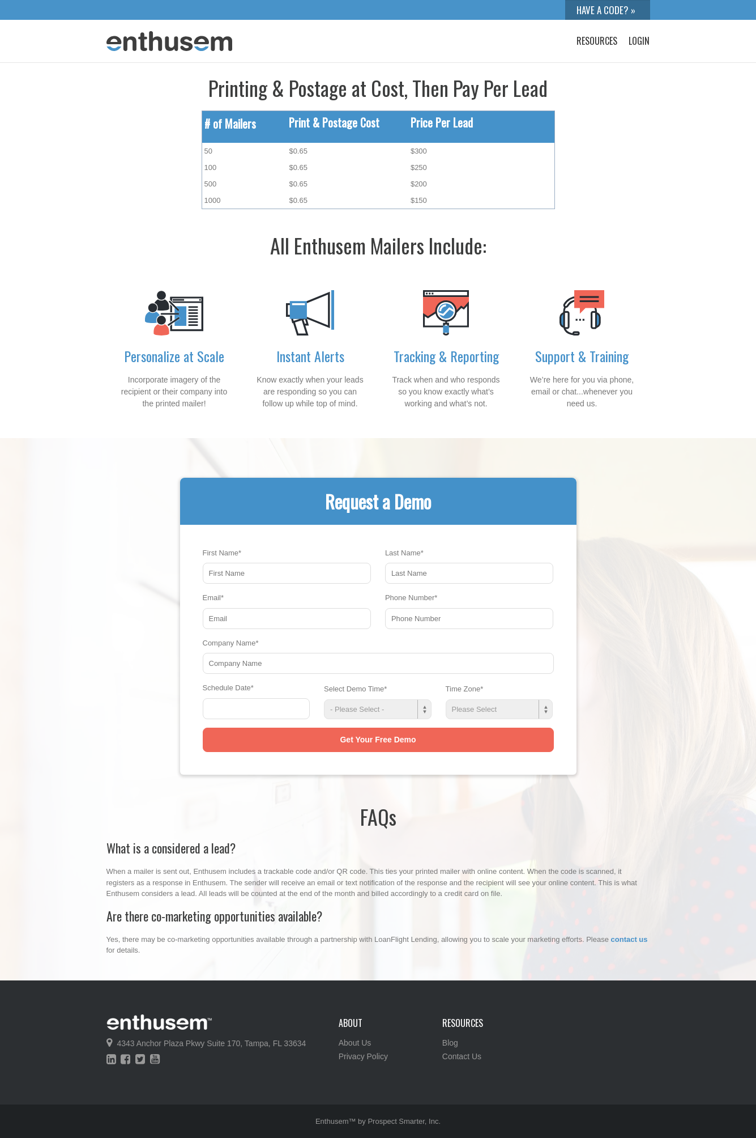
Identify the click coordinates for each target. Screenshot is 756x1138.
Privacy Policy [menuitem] (363, 1056)
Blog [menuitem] (450, 1042)
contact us (629, 939)
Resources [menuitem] (596, 41)
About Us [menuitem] (355, 1042)
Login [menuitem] (639, 41)
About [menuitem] (350, 1023)
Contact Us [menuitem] (461, 1056)
